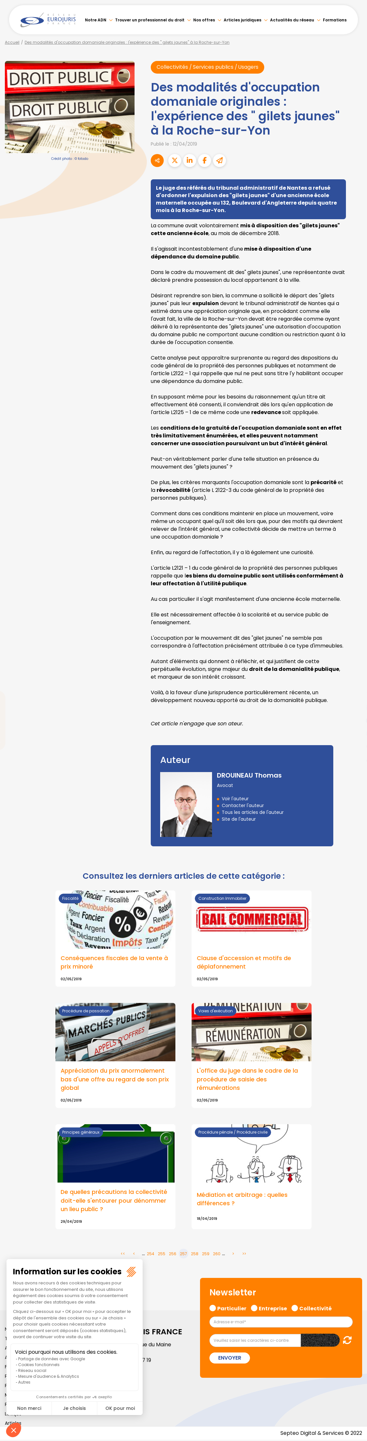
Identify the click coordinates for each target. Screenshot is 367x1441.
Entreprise (273, 1309)
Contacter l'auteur (243, 806)
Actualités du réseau (292, 20)
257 (183, 1254)
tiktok (354, 759)
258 (194, 1254)
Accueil (12, 42)
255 (161, 1254)
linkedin (354, 707)
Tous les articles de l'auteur (253, 812)
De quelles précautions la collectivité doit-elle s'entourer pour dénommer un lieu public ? (114, 1201)
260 (216, 1254)
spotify (354, 746)
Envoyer (229, 1359)
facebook (354, 681)
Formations (335, 20)
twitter (354, 694)
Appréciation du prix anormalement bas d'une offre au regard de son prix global (115, 1080)
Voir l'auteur (235, 799)
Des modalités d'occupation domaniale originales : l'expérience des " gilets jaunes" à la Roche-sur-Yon (127, 42)
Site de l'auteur (239, 819)
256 (172, 1254)
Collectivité (315, 1309)
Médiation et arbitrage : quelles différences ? (242, 1200)
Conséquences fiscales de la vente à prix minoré (114, 962)
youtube (354, 720)
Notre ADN (95, 20)
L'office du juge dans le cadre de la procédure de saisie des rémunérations (247, 1080)
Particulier (231, 1309)
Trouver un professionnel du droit (149, 20)
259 (205, 1254)
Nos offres (204, 20)
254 (150, 1254)
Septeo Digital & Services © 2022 (321, 1434)
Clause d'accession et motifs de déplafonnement (244, 962)
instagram (354, 733)
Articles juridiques (242, 20)
